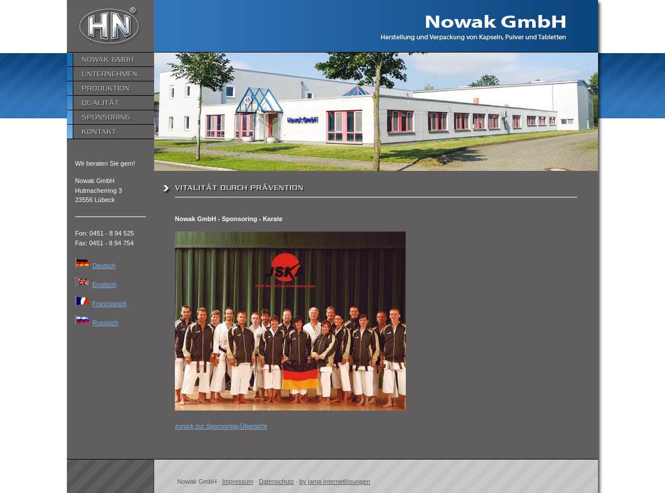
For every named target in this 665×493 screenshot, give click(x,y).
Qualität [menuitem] (100, 102)
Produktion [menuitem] (106, 88)
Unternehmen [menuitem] (110, 73)
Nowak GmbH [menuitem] (108, 59)
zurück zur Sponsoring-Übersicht (221, 426)
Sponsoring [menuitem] (106, 117)
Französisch (100, 303)
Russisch (96, 322)
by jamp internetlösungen (335, 481)
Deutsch (95, 265)
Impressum (237, 481)
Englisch (96, 284)
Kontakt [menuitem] (99, 131)
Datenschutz (276, 481)
